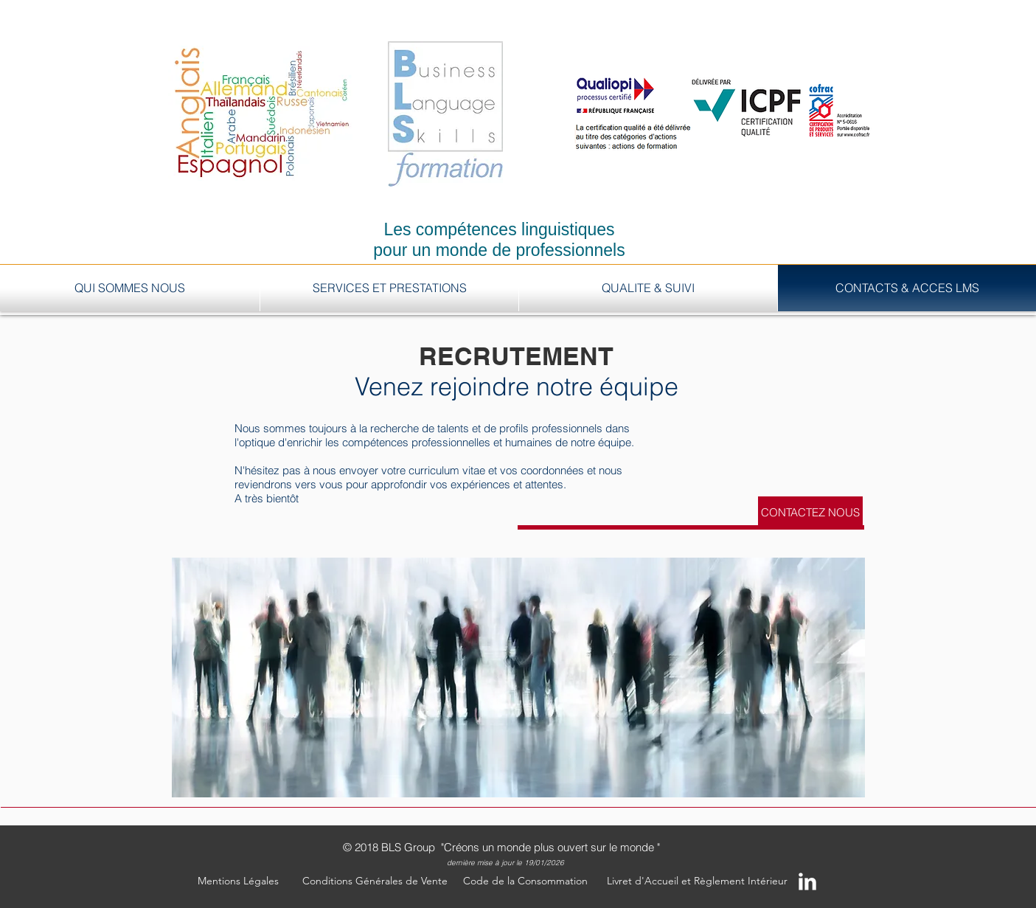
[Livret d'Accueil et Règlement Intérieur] (697, 881)
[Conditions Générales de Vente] (375, 881)
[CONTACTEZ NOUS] (810, 511)
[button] (238, 881)
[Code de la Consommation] (526, 881)
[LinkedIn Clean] (807, 881)
